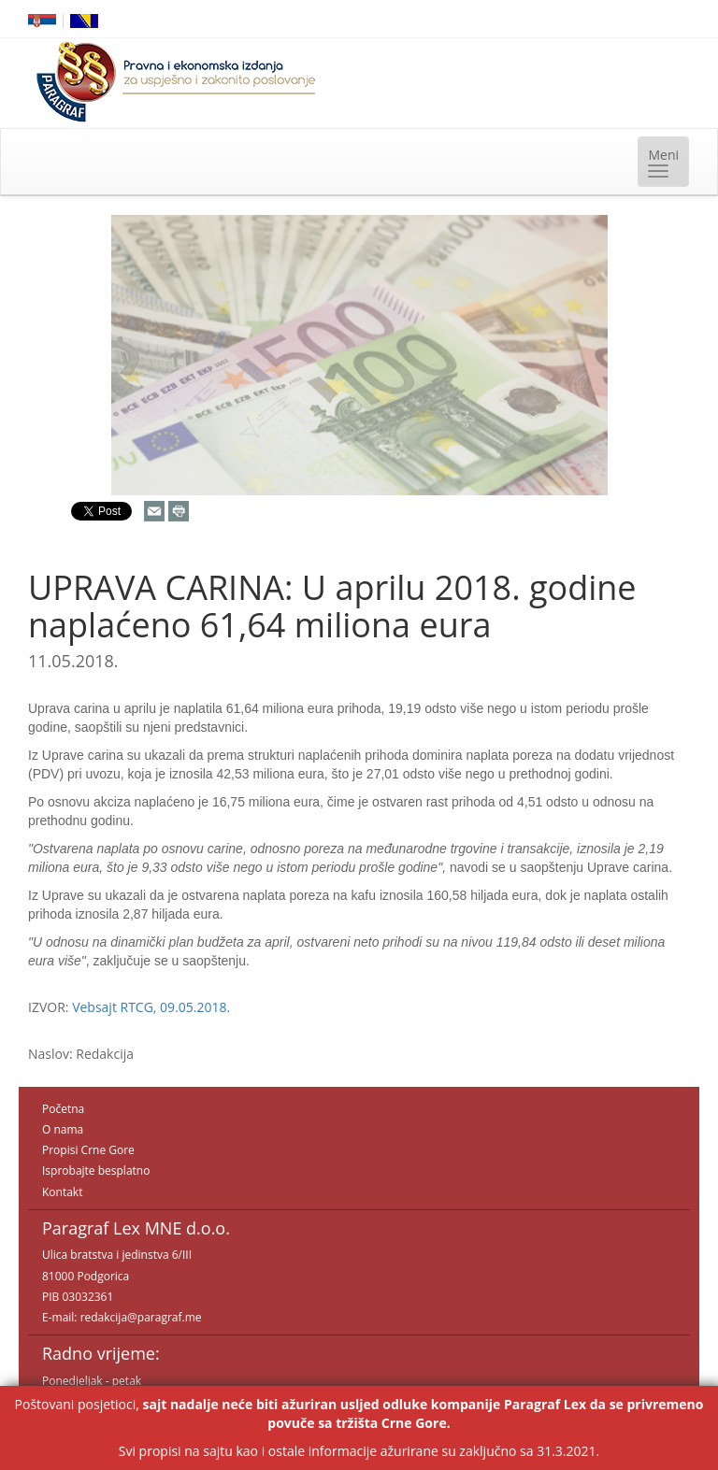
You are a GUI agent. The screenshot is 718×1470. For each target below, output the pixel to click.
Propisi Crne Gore (88, 1150)
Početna (63, 1109)
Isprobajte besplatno (96, 1170)
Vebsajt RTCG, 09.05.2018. (151, 1007)
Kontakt (62, 1192)
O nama (62, 1129)
